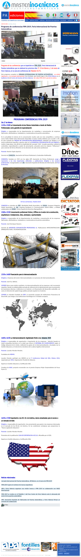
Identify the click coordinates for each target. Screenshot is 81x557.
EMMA (45, 205)
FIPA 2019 (37, 65)
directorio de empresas (52, 20)
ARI (23, 163)
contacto (70, 20)
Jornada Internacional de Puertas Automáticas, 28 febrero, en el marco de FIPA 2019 (26, 481)
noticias (42, 20)
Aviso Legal (47, 555)
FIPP (19, 205)
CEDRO (14, 209)
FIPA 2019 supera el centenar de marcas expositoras (17, 485)
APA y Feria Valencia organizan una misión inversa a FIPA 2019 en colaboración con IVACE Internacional (30, 489)
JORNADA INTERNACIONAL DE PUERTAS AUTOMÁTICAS (36, 74)
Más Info (66, 553)
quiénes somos (34, 20)
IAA (17, 207)
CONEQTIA (12, 155)
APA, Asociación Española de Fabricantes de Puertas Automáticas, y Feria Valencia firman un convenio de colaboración (30, 500)
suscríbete (63, 20)
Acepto (60, 553)
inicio (26, 20)
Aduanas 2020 (46, 338)
